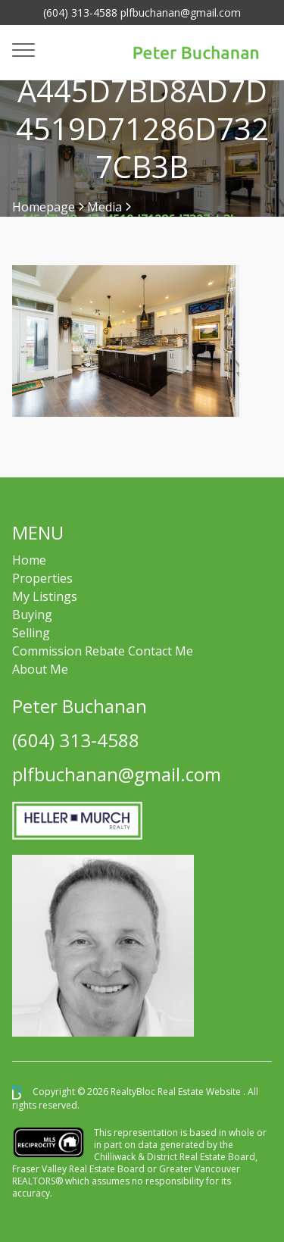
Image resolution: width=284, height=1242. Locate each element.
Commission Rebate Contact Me (102, 651)
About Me (40, 669)
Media (104, 207)
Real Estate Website (200, 1091)
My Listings (44, 596)
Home (29, 560)
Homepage (43, 207)
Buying (32, 614)
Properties (42, 578)
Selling (31, 632)
